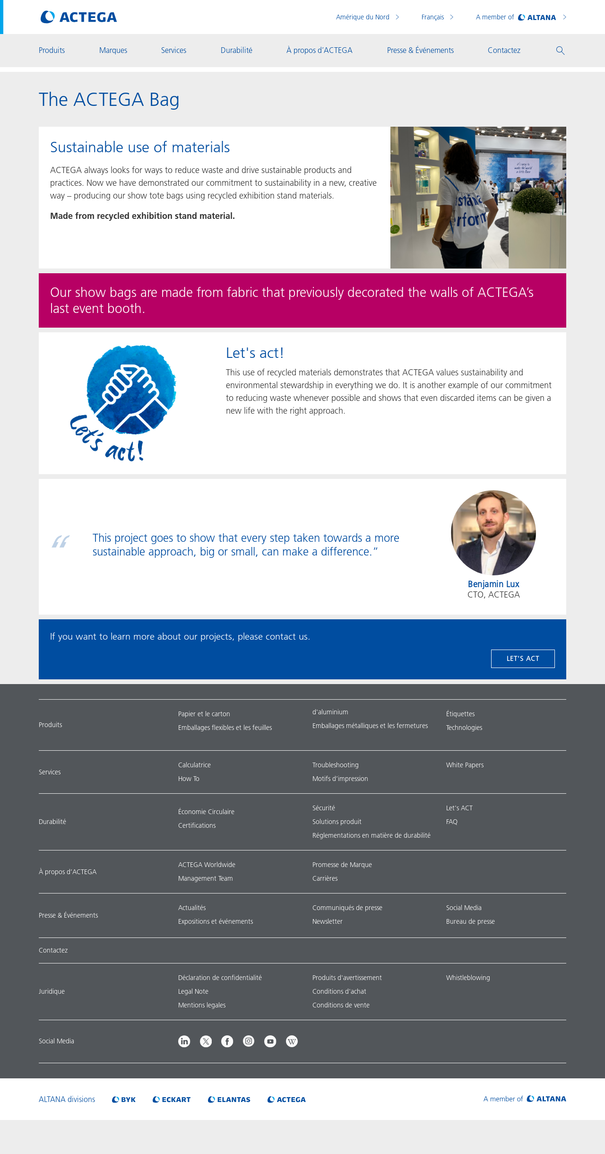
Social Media (464, 907)
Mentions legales (201, 1005)
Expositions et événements (215, 921)
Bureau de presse (470, 921)
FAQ (452, 821)
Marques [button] (113, 50)
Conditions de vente (341, 1005)
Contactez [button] (504, 50)
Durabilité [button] (236, 50)
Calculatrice (194, 765)
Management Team (205, 878)
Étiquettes (460, 714)
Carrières (324, 878)
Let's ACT (459, 808)
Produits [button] (52, 50)
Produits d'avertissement (347, 977)
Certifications (197, 825)
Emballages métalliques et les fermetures (370, 725)
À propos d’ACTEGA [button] (319, 50)
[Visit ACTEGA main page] (79, 17)
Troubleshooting (335, 765)
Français (434, 17)
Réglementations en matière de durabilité (371, 835)
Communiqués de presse (347, 907)
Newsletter (327, 921)
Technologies (464, 727)
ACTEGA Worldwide (206, 864)
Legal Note (193, 991)
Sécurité (323, 808)
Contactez (53, 950)
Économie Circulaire (206, 811)
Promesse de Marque (342, 864)
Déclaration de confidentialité (220, 977)
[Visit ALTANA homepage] (525, 1099)
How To (188, 778)
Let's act (523, 658)
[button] (560, 50)
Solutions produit (337, 821)
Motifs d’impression (340, 778)
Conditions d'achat (339, 991)
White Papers (465, 765)
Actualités (192, 907)
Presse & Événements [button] (420, 50)
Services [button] (173, 50)
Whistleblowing (468, 977)
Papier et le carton (204, 714)
